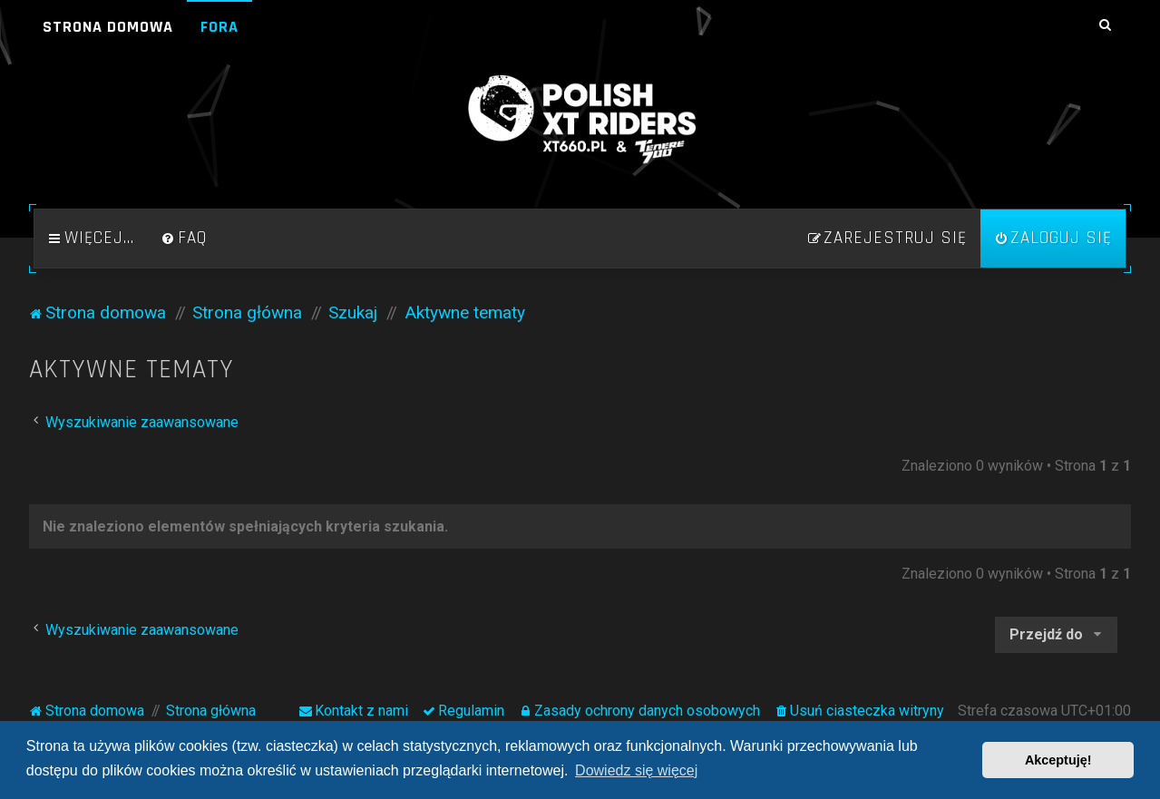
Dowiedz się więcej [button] (636, 770)
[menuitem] (184, 238)
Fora (219, 26)
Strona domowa (108, 26)
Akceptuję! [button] (1058, 760)
